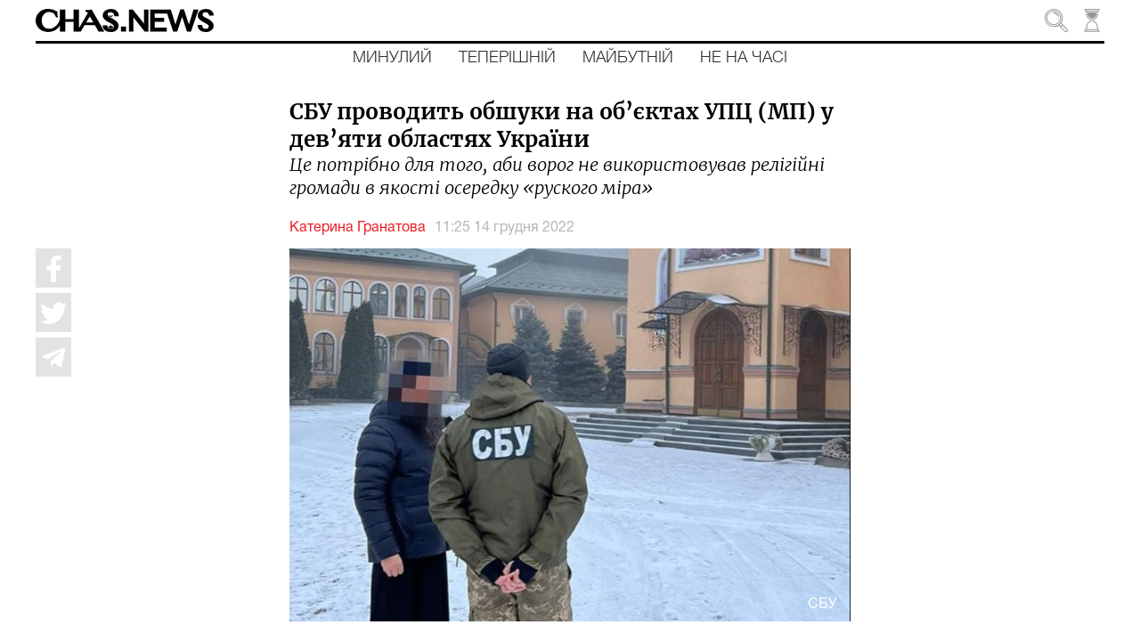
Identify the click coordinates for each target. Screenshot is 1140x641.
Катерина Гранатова (357, 228)
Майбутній (627, 58)
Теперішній (507, 58)
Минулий (392, 58)
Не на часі (743, 58)
